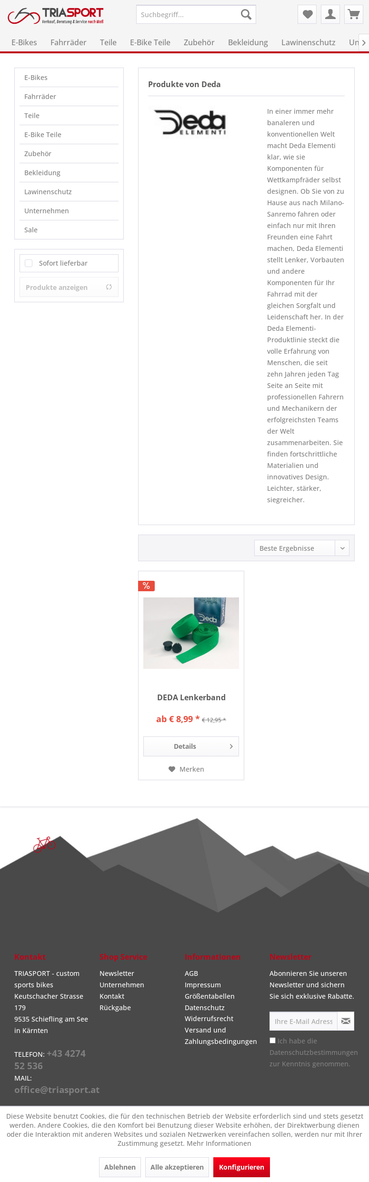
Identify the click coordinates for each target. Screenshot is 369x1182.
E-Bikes (36, 77)
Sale (31, 229)
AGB (191, 973)
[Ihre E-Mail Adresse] (303, 1021)
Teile (32, 115)
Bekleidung (42, 172)
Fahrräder (40, 96)
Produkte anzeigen (69, 287)
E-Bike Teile (42, 134)
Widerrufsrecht (209, 1018)
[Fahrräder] (68, 42)
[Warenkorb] (353, 14)
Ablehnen (120, 1167)
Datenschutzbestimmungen (313, 1052)
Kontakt (112, 996)
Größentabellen (210, 996)
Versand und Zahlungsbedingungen (221, 1035)
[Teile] (108, 42)
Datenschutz (205, 1007)
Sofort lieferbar (63, 263)
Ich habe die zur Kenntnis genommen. (313, 1052)
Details (203, 745)
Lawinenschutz (48, 191)
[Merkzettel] (307, 14)
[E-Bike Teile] (150, 42)
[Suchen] (246, 14)
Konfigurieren (241, 1167)
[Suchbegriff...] (196, 14)
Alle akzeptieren (177, 1167)
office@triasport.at (57, 1089)
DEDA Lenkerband (191, 698)
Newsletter (117, 973)
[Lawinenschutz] (308, 42)
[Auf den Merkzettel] (186, 769)
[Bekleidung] (248, 42)
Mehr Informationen (219, 1143)
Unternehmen (46, 210)
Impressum (203, 984)
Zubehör (37, 153)
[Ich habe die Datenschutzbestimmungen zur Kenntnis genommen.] (272, 1040)
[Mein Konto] (330, 14)
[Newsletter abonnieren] (345, 1021)
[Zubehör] (199, 42)
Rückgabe (115, 1007)
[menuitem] (196, 14)
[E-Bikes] (24, 42)
